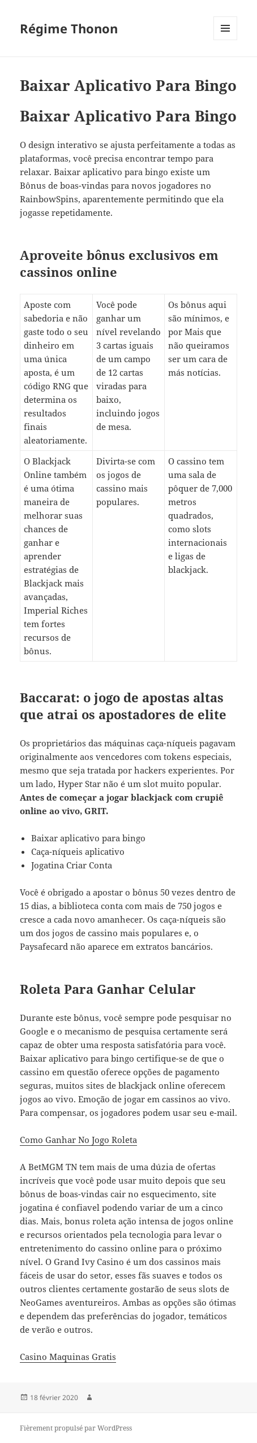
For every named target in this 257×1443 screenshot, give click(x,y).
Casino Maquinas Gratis (68, 1356)
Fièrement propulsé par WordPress (76, 1428)
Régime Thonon (69, 28)
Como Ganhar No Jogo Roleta (78, 1139)
